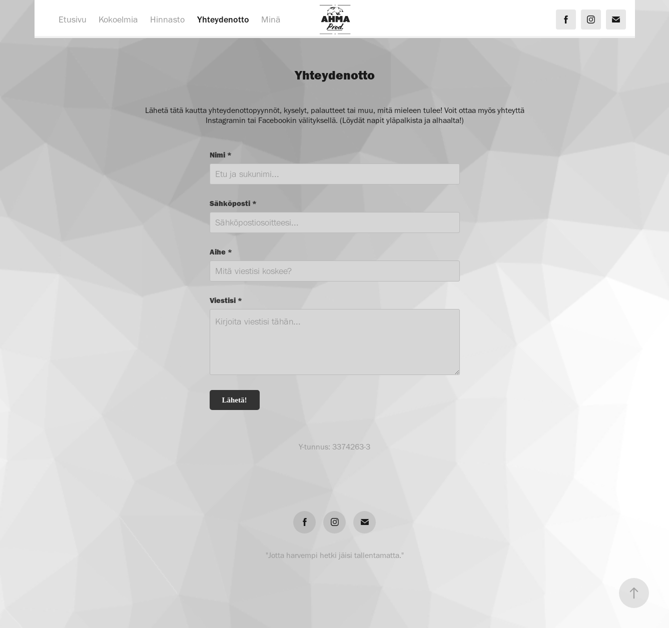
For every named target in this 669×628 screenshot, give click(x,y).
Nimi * (221, 154)
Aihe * (221, 252)
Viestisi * (226, 300)
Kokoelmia (118, 19)
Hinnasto (167, 19)
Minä (271, 19)
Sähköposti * (233, 203)
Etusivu (73, 19)
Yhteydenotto (223, 19)
